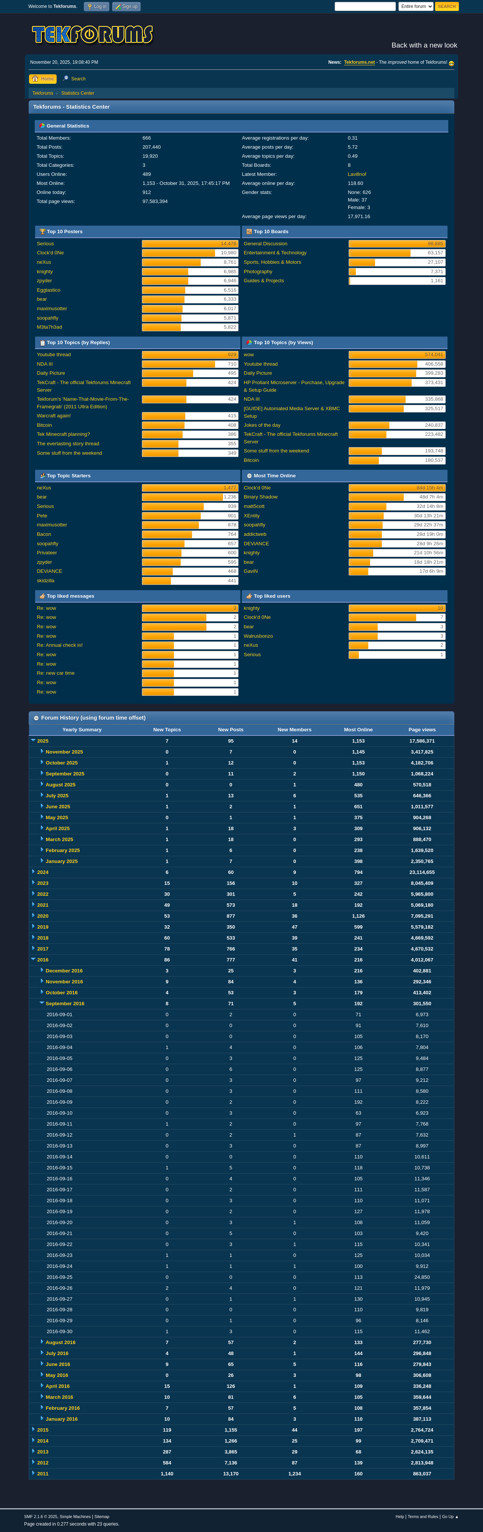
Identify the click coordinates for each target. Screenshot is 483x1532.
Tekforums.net (359, 62)
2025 (43, 741)
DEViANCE (49, 571)
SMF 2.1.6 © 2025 (40, 1516)
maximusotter (52, 308)
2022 (43, 894)
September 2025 (65, 774)
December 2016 (64, 971)
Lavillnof (357, 174)
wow (249, 354)
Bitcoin (44, 425)
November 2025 (64, 752)
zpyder (44, 280)
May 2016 (57, 1375)
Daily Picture (51, 373)
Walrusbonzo (258, 636)
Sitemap (101, 1516)
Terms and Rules (423, 1516)
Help (400, 1516)
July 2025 (57, 795)
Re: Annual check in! (60, 645)
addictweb (255, 534)
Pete (42, 515)
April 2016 (58, 1386)
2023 (43, 883)
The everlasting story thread (68, 443)
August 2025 (60, 785)
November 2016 (64, 981)
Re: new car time (56, 673)
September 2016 (65, 1003)
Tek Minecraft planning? (63, 434)
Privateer (47, 552)
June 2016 (58, 1364)
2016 (43, 960)
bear (42, 299)
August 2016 (60, 1342)
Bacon (44, 534)
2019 (43, 927)
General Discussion (266, 243)
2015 (43, 1430)
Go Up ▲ (450, 1516)
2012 (43, 1463)
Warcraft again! (54, 415)
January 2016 (61, 1419)
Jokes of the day (262, 425)
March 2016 (59, 1397)
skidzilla (46, 580)
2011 (43, 1474)
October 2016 (61, 992)
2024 (43, 872)
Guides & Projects (264, 280)
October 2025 (61, 763)
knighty (45, 271)
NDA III (45, 364)
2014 (43, 1441)
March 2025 (59, 839)
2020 (43, 916)
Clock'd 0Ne (50, 252)
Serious (45, 243)
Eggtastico (48, 290)
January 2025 (61, 861)
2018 (43, 938)
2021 (43, 905)
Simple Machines (75, 1516)
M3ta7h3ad (49, 327)
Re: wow (46, 608)
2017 (43, 949)
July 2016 (57, 1353)
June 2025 (58, 806)
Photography (258, 271)
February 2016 (63, 1408)
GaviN (251, 571)
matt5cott (254, 506)
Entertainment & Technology (275, 252)
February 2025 (63, 850)
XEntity (252, 515)
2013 (43, 1452)
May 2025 (57, 817)
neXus (44, 262)
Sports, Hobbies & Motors (272, 262)
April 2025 (58, 828)
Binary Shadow (261, 497)
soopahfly (47, 318)
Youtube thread (54, 354)
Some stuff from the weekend (69, 453)
